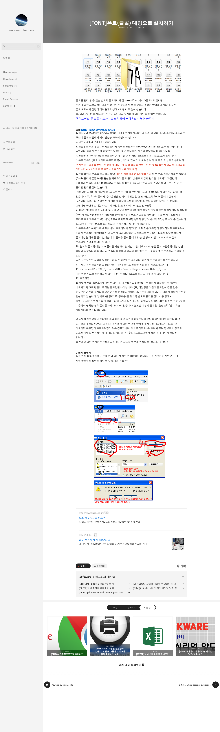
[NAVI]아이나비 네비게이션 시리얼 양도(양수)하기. (158, 630)
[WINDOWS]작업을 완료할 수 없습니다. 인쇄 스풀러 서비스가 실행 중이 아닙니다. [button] (110, 679)
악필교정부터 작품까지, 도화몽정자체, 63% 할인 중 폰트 (110, 564)
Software (140, 28)
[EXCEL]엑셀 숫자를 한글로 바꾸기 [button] (153, 679)
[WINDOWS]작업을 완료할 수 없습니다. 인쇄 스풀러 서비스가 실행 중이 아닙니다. (158, 626)
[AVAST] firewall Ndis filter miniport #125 (101, 635)
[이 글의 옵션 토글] (88, 608)
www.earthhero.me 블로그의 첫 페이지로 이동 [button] (21, 21)
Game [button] (9, 105)
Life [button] (7, 92)
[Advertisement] (131, 526)
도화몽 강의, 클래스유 (92, 560)
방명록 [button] (6, 57)
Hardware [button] (10, 72)
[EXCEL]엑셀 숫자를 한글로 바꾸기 (96, 630)
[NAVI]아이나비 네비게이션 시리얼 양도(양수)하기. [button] (195, 679)
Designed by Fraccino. (202, 727)
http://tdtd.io (85, 577)
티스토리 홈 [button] (12, 175)
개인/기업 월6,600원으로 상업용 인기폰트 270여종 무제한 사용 (113, 586)
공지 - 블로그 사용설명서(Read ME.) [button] (23, 127)
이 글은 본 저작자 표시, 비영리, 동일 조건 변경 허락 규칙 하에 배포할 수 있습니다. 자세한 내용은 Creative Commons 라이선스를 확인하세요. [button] (182, 608)
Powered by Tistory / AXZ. (62, 727)
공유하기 (131, 650)
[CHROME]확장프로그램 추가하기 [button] (67, 679)
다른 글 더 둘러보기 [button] (130, 707)
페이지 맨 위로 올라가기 (215, 727)
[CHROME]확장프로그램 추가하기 (96, 626)
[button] (21, 142)
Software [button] (10, 85)
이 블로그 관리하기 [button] (15, 182)
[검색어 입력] (21, 46)
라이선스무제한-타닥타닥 (94, 582)
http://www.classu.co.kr (91, 555)
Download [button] (10, 78)
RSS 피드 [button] (10, 148)
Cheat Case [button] (10, 99)
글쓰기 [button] (9, 189)
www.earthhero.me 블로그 (47, 727)
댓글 (115, 650)
